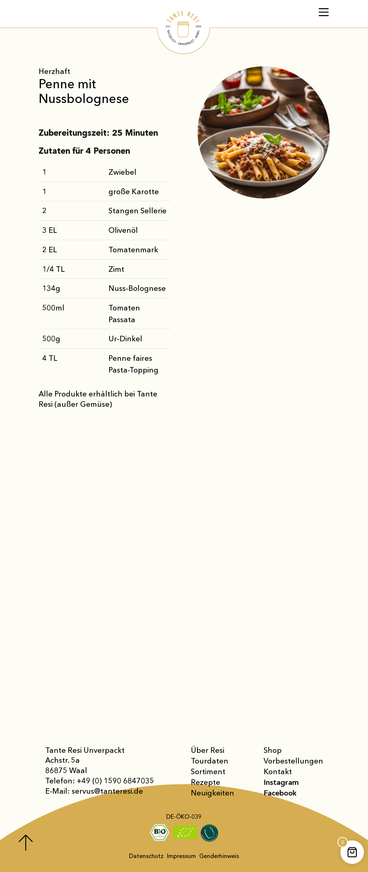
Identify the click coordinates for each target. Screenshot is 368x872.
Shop (273, 750)
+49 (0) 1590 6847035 (115, 780)
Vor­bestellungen (293, 760)
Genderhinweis (219, 856)
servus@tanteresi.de (107, 791)
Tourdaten (209, 760)
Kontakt (278, 771)
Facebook (280, 792)
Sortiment (208, 771)
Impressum (181, 856)
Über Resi (207, 750)
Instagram (281, 782)
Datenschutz (146, 856)
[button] (16, 856)
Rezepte (205, 782)
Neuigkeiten (212, 792)
